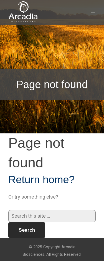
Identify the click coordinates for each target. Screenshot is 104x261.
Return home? (41, 179)
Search (27, 230)
